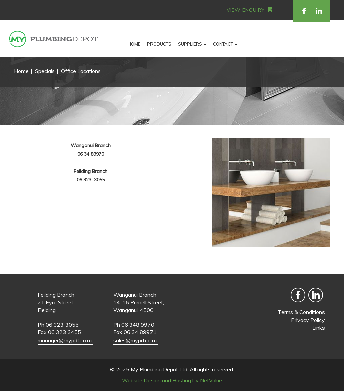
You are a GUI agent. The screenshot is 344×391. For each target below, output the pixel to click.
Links (318, 327)
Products (159, 44)
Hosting (181, 380)
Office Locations (81, 71)
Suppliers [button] (192, 44)
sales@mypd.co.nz (135, 340)
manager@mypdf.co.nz (65, 340)
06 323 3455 (64, 332)
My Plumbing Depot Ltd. (159, 369)
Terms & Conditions (301, 312)
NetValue (211, 380)
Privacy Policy (308, 319)
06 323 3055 (62, 324)
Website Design (141, 380)
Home (134, 44)
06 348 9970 (137, 324)
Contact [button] (225, 44)
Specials (45, 71)
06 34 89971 (140, 332)
